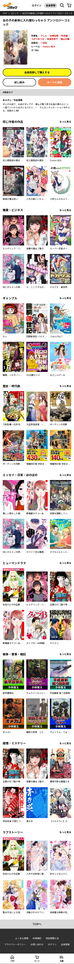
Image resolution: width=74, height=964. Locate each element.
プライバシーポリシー (15, 944)
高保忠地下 (52, 39)
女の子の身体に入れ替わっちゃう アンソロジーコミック (47, 13)
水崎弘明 (54, 35)
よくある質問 (21, 938)
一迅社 (43, 42)
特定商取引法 (52, 938)
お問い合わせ (37, 944)
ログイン (36, 5)
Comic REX (49, 46)
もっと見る (65, 121)
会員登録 (50, 5)
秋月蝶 (64, 35)
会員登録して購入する (37, 72)
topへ (37, 924)
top (5, 13)
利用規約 (37, 938)
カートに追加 (54, 82)
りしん (43, 35)
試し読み (19, 82)
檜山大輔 (65, 39)
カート (37, 961)
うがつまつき (37, 39)
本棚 (61, 961)
